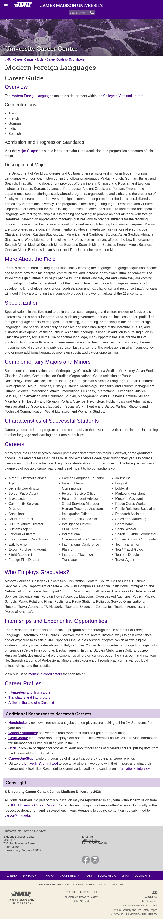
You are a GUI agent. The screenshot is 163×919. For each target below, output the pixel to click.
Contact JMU (82, 901)
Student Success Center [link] (19, 836)
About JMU (118, 884)
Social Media (107, 875)
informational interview (133, 768)
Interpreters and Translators (29, 692)
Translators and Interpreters (29, 697)
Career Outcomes (22, 733)
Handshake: (18, 723)
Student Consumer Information (140, 905)
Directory (30, 875)
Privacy (49, 875)
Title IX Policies (149, 901)
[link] (86, 862)
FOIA (154, 892)
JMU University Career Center (33, 805)
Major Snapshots (30, 151)
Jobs (88, 875)
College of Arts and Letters (123, 96)
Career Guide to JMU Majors (65, 59)
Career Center (23, 59)
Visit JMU (103, 884)
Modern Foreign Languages (32, 96)
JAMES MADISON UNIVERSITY (138, 914)
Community (142, 875)
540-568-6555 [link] (91, 840)
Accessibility (69, 875)
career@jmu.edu (17, 815)
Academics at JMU (83, 884)
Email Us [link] (88, 836)
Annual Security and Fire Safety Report (135, 910)
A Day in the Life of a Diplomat (31, 702)
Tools (40, 59)
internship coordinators (45, 674)
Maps (125, 875)
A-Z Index (11, 875)
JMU (8, 59)
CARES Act (151, 896)
